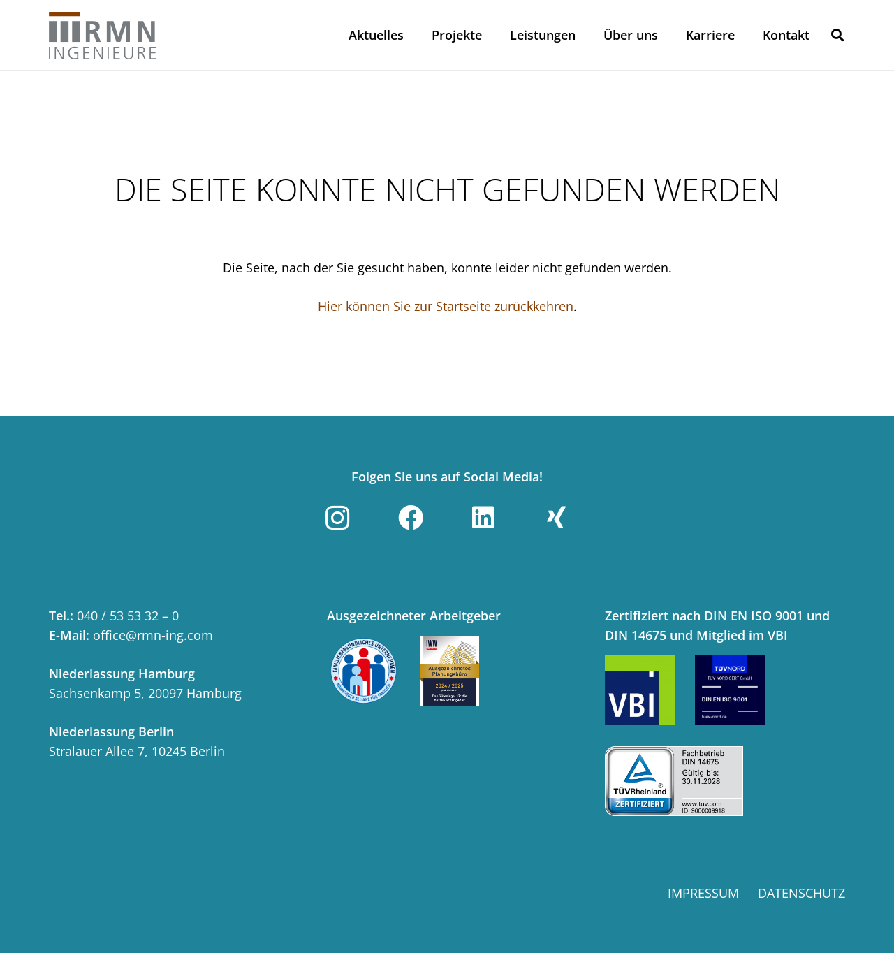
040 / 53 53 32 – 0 (128, 615)
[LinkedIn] (483, 517)
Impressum (703, 893)
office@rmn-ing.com (153, 635)
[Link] (103, 34)
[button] (837, 34)
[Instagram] (337, 517)
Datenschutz (801, 893)
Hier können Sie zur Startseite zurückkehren (445, 306)
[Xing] (556, 517)
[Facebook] (410, 517)
